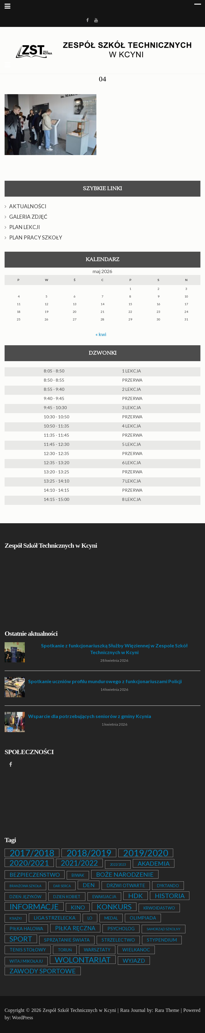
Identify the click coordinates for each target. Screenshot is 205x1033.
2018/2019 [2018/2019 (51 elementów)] (88, 853)
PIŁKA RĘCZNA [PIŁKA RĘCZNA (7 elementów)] (75, 928)
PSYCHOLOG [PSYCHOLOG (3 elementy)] (121, 928)
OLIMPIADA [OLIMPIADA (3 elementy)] (143, 917)
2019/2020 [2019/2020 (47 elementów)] (145, 853)
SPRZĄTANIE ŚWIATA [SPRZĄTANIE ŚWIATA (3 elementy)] (67, 939)
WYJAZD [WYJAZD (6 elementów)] (134, 960)
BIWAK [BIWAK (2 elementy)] (78, 875)
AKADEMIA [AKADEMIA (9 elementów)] (154, 863)
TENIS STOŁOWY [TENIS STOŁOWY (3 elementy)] (27, 949)
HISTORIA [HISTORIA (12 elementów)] (169, 896)
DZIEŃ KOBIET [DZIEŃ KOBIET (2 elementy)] (66, 896)
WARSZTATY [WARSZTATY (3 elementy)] (97, 949)
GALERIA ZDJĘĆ (28, 216)
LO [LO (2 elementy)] (90, 918)
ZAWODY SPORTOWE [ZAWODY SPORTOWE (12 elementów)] (42, 971)
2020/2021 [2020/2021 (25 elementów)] (29, 862)
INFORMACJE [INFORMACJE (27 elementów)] (34, 906)
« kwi (100, 334)
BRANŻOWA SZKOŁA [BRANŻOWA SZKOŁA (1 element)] (25, 886)
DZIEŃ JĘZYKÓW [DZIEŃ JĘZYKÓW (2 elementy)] (25, 896)
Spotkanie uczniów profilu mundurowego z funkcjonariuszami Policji (105, 681)
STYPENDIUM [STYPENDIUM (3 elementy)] (162, 939)
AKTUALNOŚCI (27, 206)
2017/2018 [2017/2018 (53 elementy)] (31, 853)
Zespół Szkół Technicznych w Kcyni (79, 1010)
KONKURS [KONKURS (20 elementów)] (114, 906)
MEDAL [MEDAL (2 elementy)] (111, 918)
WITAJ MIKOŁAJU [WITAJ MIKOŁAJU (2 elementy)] (26, 961)
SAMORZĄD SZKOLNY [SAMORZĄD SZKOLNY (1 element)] (164, 929)
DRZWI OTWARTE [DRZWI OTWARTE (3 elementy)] (125, 885)
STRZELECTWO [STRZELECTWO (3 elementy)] (118, 939)
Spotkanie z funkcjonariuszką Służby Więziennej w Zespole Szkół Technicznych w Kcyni (114, 648)
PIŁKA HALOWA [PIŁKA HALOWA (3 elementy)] (26, 928)
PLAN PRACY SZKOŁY (35, 237)
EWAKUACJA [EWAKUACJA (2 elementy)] (104, 896)
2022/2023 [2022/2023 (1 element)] (118, 864)
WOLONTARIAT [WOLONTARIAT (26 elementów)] (83, 959)
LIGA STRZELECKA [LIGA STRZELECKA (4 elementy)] (55, 917)
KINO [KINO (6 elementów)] (78, 907)
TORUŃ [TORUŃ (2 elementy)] (65, 949)
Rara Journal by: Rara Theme (149, 1010)
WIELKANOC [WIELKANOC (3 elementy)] (136, 949)
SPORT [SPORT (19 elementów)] (20, 939)
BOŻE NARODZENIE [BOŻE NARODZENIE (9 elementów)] (125, 874)
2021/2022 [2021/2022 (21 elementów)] (79, 863)
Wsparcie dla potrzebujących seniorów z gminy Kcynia (89, 716)
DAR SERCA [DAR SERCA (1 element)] (62, 886)
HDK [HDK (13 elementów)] (135, 896)
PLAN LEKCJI (24, 227)
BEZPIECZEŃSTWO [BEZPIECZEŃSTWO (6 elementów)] (34, 874)
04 (102, 79)
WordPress (22, 1017)
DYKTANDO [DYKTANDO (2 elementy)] (168, 885)
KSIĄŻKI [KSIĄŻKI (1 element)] (15, 918)
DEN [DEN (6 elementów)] (89, 885)
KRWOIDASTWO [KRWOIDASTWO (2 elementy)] (159, 907)
